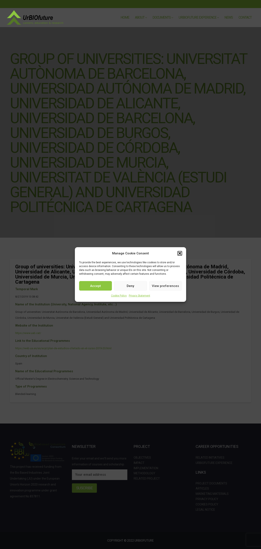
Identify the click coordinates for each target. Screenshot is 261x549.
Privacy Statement (139, 295)
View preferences (165, 286)
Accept (95, 286)
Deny (130, 286)
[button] (180, 253)
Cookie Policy (119, 295)
